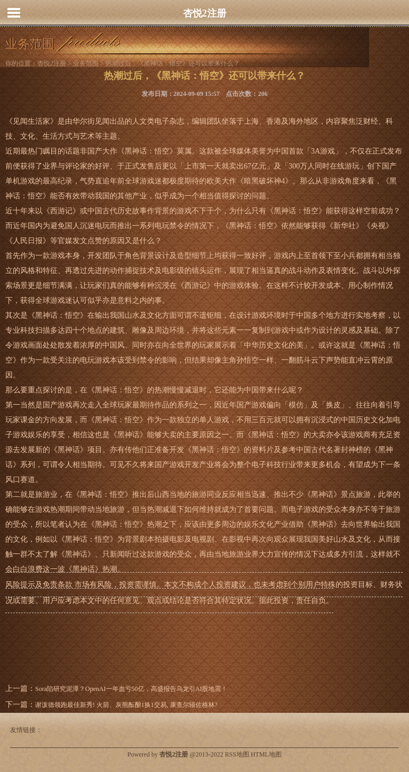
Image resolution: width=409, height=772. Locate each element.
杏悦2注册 (204, 13)
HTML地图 (266, 754)
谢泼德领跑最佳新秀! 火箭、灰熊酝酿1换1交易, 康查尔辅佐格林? (126, 705)
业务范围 (86, 63)
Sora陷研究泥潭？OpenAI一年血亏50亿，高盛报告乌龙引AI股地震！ (131, 689)
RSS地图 (237, 754)
